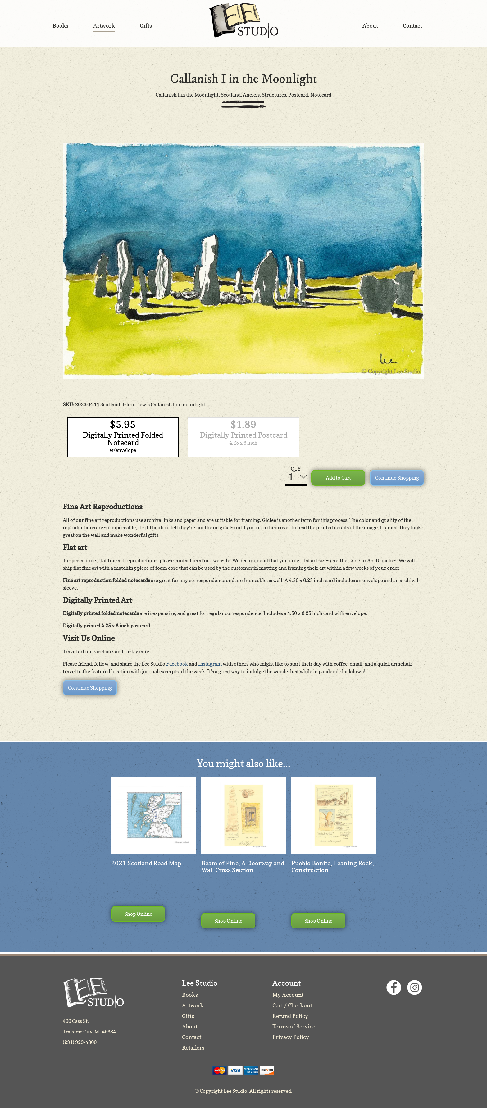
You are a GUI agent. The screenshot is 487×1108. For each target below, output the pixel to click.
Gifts (188, 1016)
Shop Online (138, 914)
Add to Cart (338, 478)
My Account (287, 995)
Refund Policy (290, 1016)
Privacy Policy (290, 1037)
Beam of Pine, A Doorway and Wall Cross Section (242, 866)
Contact (191, 1037)
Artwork (193, 1005)
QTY (296, 469)
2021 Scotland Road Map (146, 863)
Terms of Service (293, 1026)
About (190, 1026)
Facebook (177, 664)
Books (190, 995)
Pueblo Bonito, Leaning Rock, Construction (332, 866)
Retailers (193, 1047)
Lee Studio (243, 20)
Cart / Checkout (292, 1005)
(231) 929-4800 (80, 1042)
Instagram (210, 664)
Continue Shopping (397, 478)
